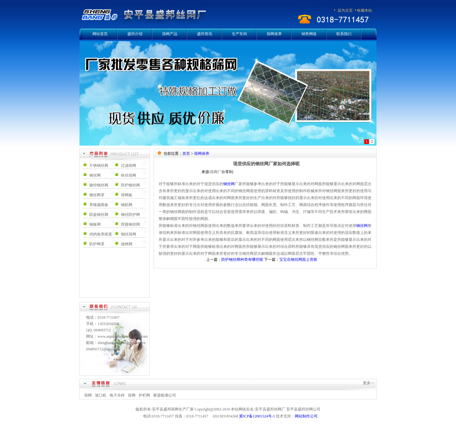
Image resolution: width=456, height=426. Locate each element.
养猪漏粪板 (98, 205)
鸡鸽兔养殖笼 (100, 234)
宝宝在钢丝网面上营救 (298, 259)
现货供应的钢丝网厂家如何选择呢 (266, 163)
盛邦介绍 (134, 34)
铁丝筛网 (128, 175)
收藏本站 (364, 10)
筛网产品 (169, 34)
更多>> (369, 383)
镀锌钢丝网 (98, 185)
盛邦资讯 (204, 34)
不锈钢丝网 (98, 165)
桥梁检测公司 (164, 395)
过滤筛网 (128, 165)
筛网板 (126, 195)
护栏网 (144, 395)
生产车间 (239, 34)
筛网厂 (215, 172)
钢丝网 (95, 175)
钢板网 (95, 224)
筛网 (88, 395)
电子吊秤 (117, 395)
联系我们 (344, 34)
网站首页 (100, 34)
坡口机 (100, 395)
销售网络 (309, 34)
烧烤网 (126, 244)
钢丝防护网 (130, 214)
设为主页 (345, 10)
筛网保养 (274, 34)
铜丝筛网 (128, 234)
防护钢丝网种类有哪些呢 (242, 259)
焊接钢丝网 (130, 224)
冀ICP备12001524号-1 (257, 416)
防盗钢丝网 (98, 214)
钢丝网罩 (96, 195)
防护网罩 (96, 244)
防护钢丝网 (130, 185)
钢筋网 (126, 205)
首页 (186, 153)
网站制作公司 (306, 416)
